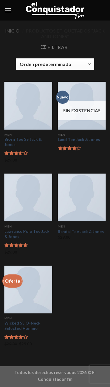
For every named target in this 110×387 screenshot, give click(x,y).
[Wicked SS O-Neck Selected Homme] (28, 289)
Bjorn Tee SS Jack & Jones (23, 142)
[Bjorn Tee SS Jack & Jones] (28, 106)
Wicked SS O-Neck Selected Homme (22, 326)
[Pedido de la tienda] (55, 64)
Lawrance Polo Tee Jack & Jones (27, 234)
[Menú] (7, 10)
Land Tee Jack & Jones (79, 139)
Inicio (12, 30)
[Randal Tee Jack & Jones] (82, 197)
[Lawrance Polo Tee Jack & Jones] (28, 197)
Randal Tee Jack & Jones (81, 231)
